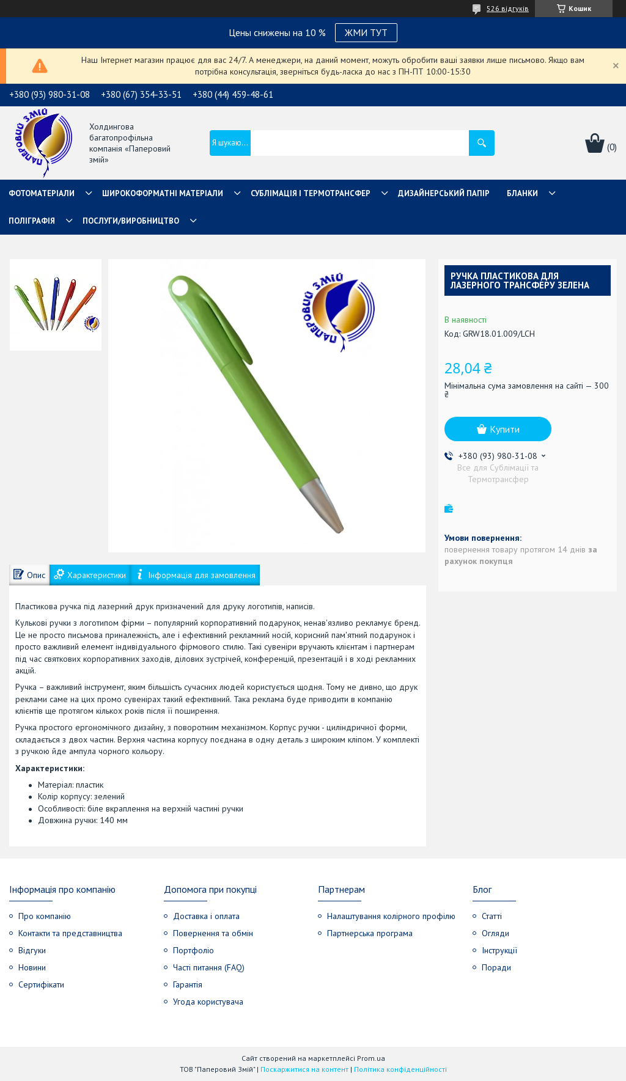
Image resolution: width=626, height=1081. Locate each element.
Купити (505, 429)
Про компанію (44, 916)
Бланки (522, 193)
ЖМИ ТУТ (366, 32)
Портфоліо (193, 950)
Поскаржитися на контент (304, 1069)
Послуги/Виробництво (131, 221)
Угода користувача (208, 1001)
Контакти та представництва (70, 933)
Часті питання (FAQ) (209, 967)
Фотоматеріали (42, 193)
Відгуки (32, 950)
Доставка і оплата (206, 916)
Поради (496, 967)
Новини (32, 967)
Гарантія (187, 984)
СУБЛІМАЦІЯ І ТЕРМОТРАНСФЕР (310, 193)
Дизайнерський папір (444, 193)
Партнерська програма (370, 933)
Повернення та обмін (213, 933)
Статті (492, 916)
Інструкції (499, 950)
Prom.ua (371, 1058)
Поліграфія (32, 221)
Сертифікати (41, 984)
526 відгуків (508, 8)
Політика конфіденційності (400, 1069)
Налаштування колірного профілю (391, 916)
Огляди (495, 933)
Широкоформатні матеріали (162, 193)
